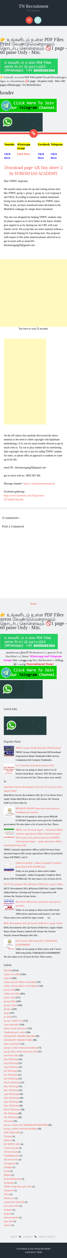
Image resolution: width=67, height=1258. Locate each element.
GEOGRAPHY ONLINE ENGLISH (19, 1036)
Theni (6, 1194)
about (14, 1236)
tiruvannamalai (11, 1217)
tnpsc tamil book (12, 1043)
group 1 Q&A (10, 1005)
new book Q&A (11, 1055)
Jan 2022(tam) (10, 1074)
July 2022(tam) (11, 1059)
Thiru (39, 1252)
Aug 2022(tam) (11, 1066)
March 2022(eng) (12, 1082)
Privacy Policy (47, 1236)
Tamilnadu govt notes (14, 1032)
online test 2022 (12, 993)
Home (33, 603)
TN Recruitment (33, 6)
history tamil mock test (15, 1028)
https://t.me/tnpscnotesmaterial (40, 483)
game (6, 1012)
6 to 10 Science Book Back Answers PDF (35, 765)
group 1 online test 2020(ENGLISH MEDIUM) (25, 1124)
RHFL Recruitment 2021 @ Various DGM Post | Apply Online (33, 923)
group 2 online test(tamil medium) (20, 1047)
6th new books (11, 1159)
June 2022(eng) (11, 1101)
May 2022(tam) (11, 1090)
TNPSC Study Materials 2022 (18, 1186)
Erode (6, 1171)
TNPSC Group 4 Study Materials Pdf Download (38, 747)
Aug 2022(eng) (11, 1063)
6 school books (11, 1147)
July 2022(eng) (11, 1078)
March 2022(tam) (12, 1109)
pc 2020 (7, 1016)
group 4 (7, 1009)
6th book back (10, 1151)
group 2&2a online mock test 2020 (21, 1051)
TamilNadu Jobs (11, 1155)
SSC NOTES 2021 (12, 1144)
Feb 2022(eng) (10, 1113)
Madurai (8, 1140)
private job (9, 989)
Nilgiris (7, 1174)
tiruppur (8, 1209)
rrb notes (8, 1121)
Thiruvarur (9, 1198)
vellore (7, 1225)
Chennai (8, 1136)
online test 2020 (12, 974)
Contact (28, 1236)
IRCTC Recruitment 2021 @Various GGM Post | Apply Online (33, 884)
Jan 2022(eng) (10, 1070)
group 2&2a (10, 1001)
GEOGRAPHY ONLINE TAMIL (18, 1039)
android (7, 978)
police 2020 (9, 997)
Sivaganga (9, 1182)
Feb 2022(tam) (10, 1117)
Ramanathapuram (12, 1178)
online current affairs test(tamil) (19, 982)
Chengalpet (9, 1163)
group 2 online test (13, 1020)
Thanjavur (9, 1190)
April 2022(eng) (11, 1094)
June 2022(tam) (11, 1105)
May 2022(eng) (11, 1086)
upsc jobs (8, 1221)
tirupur (7, 1213)
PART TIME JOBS (12, 1132)
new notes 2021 (11, 1205)
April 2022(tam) (11, 1097)
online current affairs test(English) (21, 985)
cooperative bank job (14, 1202)
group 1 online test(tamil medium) (20, 1128)
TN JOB (7, 970)
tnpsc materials (11, 1024)
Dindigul (8, 1167)
